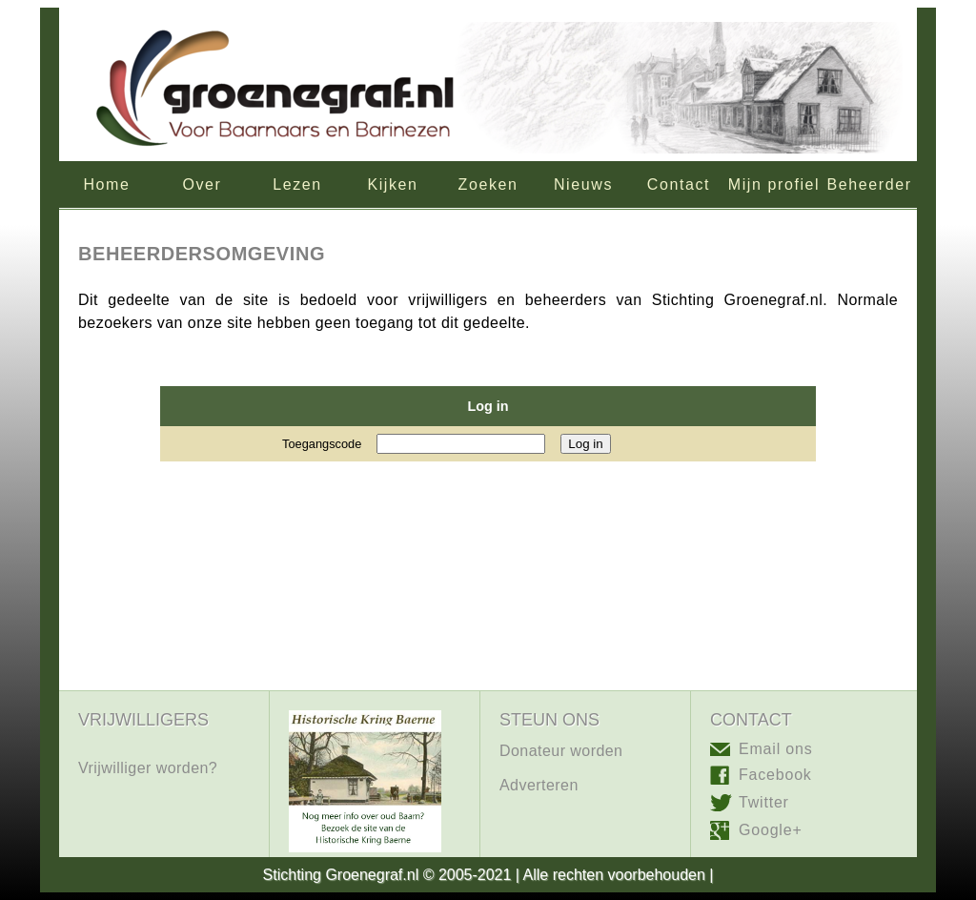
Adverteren (539, 785)
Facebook (775, 775)
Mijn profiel (774, 184)
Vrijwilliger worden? (147, 768)
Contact (678, 184)
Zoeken (488, 184)
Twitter (764, 802)
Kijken (392, 184)
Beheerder (868, 184)
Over (201, 184)
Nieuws (583, 184)
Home (106, 184)
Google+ (771, 830)
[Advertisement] (488, 626)
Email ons (775, 749)
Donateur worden (560, 751)
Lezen (297, 184)
